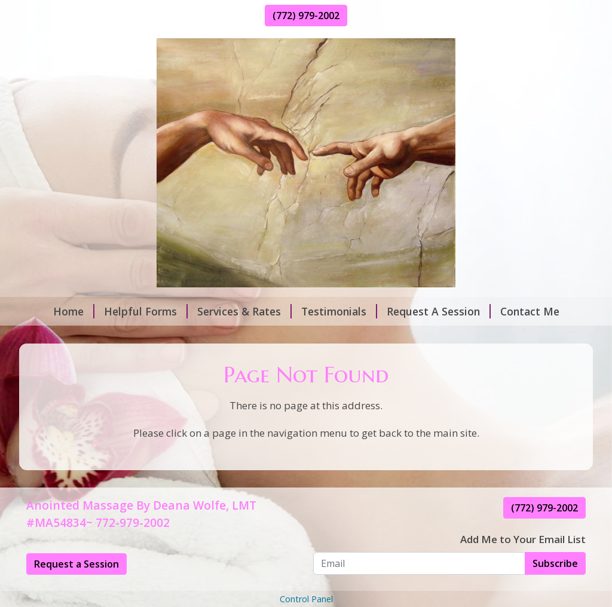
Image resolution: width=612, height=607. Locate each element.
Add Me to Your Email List (523, 539)
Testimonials (339, 311)
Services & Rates (244, 311)
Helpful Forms (146, 311)
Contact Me (529, 311)
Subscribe (555, 563)
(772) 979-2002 (306, 15)
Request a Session (76, 564)
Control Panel (306, 599)
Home (73, 311)
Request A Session (439, 311)
